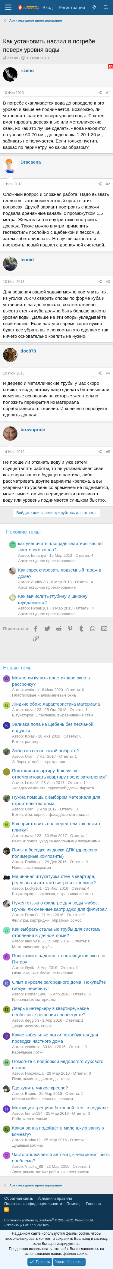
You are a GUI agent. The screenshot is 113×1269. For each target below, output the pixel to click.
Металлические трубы (32, 947)
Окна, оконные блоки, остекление (42, 973)
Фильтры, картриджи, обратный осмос (46, 920)
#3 (108, 282)
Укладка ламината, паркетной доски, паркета (53, 788)
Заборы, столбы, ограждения (38, 762)
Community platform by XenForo (49, 1220)
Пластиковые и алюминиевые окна (44, 695)
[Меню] (8, 7)
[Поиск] (106, 7)
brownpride (32, 429)
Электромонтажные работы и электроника (50, 1172)
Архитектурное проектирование (47, 561)
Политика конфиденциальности (33, 1204)
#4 (108, 373)
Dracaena (30, 161)
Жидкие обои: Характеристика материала (56, 704)
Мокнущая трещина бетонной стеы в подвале (60, 1107)
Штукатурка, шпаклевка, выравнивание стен (52, 715)
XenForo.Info (39, 1225)
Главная (93, 1204)
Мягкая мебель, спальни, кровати (42, 1099)
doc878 (28, 350)
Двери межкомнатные (32, 1026)
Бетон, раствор (25, 741)
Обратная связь (18, 1198)
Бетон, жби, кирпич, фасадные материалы (50, 814)
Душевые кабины (28, 1145)
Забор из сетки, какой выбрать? (45, 750)
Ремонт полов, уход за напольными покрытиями (56, 841)
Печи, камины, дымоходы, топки (41, 1078)
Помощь (73, 1204)
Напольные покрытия (31, 867)
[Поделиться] (100, 92)
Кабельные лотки (27, 1052)
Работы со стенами (29, 1119)
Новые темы (18, 668)
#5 (108, 452)
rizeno (13, 58)
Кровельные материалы (34, 999)
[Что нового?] (94, 7)
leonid (27, 259)
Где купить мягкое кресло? (40, 1087)
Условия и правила (54, 1198)
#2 (108, 184)
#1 (108, 93)
